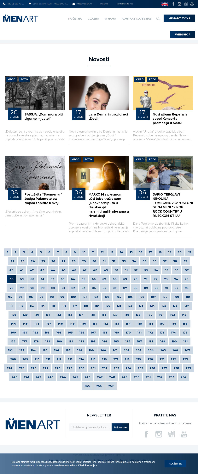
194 (33, 350)
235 (140, 368)
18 (160, 252)
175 (185, 332)
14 (121, 252)
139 (138, 314)
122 (129, 306)
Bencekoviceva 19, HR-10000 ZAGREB (48, 4)
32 (114, 261)
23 (22, 261)
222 (173, 359)
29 (84, 261)
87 (125, 288)
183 (93, 341)
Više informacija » (87, 465)
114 (42, 306)
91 (166, 288)
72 (155, 279)
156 (150, 323)
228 (57, 368)
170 (128, 332)
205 (163, 350)
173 (162, 332)
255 (87, 386)
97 (41, 297)
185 (116, 341)
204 (151, 350)
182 (81, 341)
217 (115, 359)
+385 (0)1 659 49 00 (13, 4)
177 (24, 341)
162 (35, 332)
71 (145, 279)
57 (187, 270)
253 (171, 377)
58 (12, 279)
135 (92, 314)
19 (169, 252)
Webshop (182, 34)
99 (62, 297)
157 (162, 323)
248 (112, 377)
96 (31, 297)
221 (162, 359)
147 (48, 323)
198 (79, 350)
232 (104, 368)
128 (13, 314)
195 (45, 350)
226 (33, 368)
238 (176, 368)
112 (21, 306)
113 (32, 306)
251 (148, 377)
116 (64, 306)
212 (59, 359)
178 (36, 341)
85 (104, 288)
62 (52, 279)
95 (20, 297)
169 (116, 332)
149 (72, 323)
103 (107, 297)
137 (115, 314)
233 (116, 368)
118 (86, 306)
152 (105, 323)
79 (43, 288)
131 (48, 314)
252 (159, 377)
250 (136, 377)
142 (172, 314)
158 (173, 323)
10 (83, 252)
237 (164, 368)
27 (63, 261)
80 (53, 288)
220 (150, 359)
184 (104, 341)
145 (25, 323)
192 (10, 350)
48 (95, 270)
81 (63, 288)
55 (166, 270)
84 (94, 288)
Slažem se (175, 463)
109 (176, 297)
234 (128, 368)
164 (58, 332)
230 (81, 368)
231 (93, 368)
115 (53, 306)
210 (37, 359)
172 (150, 332)
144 (13, 323)
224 (10, 368)
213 (70, 359)
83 (83, 288)
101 (84, 297)
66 (94, 279)
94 (10, 297)
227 (45, 368)
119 (97, 306)
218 (127, 359)
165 (70, 332)
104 (118, 297)
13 (111, 252)
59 (22, 279)
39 (185, 261)
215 (93, 359)
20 (180, 252)
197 (68, 350)
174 (173, 332)
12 (102, 252)
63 (62, 279)
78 (32, 288)
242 (38, 377)
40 (11, 270)
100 (73, 297)
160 (13, 332)
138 (126, 314)
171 (139, 332)
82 (73, 288)
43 (42, 270)
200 (103, 350)
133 (69, 314)
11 (93, 252)
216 (104, 359)
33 (124, 261)
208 (13, 359)
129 (25, 314)
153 (116, 323)
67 (104, 279)
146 (36, 323)
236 (152, 368)
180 (59, 341)
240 (14, 377)
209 (25, 359)
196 (56, 350)
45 (64, 270)
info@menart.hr (82, 4)
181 (70, 341)
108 (164, 297)
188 (151, 341)
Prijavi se (120, 427)
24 (33, 261)
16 (140, 252)
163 (47, 332)
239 (188, 368)
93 (187, 288)
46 (74, 270)
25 (43, 261)
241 (26, 377)
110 (188, 297)
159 (185, 323)
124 (152, 306)
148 (60, 323)
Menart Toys (179, 18)
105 (130, 297)
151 (95, 323)
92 (176, 288)
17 (150, 252)
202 (126, 350)
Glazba (93, 18)
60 (32, 279)
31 (104, 261)
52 (136, 270)
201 (115, 350)
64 (73, 279)
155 (139, 323)
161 (24, 332)
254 (183, 377)
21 (189, 252)
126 (175, 306)
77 (22, 288)
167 (93, 332)
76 (11, 288)
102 (95, 297)
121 (119, 306)
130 (36, 314)
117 (75, 306)
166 (81, 332)
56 (176, 270)
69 (125, 279)
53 (146, 270)
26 (53, 261)
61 (42, 279)
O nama (104, 4)
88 (135, 288)
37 (165, 261)
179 (47, 341)
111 (11, 306)
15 (131, 252)
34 (134, 261)
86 (115, 288)
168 (105, 332)
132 (58, 314)
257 (111, 386)
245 (75, 377)
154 (128, 323)
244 (63, 377)
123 (141, 306)
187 (139, 341)
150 (83, 323)
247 (100, 377)
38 (175, 261)
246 (87, 377)
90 (156, 288)
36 (154, 261)
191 (185, 341)
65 (83, 279)
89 (146, 288)
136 (104, 314)
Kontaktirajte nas (124, 4)
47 (85, 270)
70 (135, 279)
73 (166, 279)
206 (175, 350)
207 (187, 350)
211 (48, 359)
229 (69, 368)
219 (138, 359)
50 (116, 270)
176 (12, 341)
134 (81, 314)
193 (21, 350)
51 (126, 270)
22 (12, 261)
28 (74, 261)
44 (53, 270)
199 (91, 350)
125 (163, 306)
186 (127, 341)
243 (50, 377)
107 (153, 297)
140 (149, 314)
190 (174, 341)
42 (32, 270)
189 (162, 341)
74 (176, 279)
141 (161, 314)
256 (99, 386)
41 (21, 270)
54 (156, 270)
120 (107, 306)
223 (185, 359)
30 (94, 261)
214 (81, 359)
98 (52, 297)
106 (141, 297)
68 (115, 279)
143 (184, 314)
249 (124, 377)
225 (21, 368)
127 (186, 306)
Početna (75, 18)
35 (144, 261)
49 (106, 270)
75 (186, 279)
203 (138, 350)
